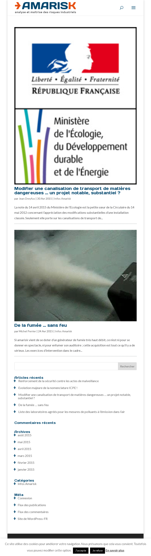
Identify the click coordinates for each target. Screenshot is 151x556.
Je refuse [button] (97, 550)
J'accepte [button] (80, 550)
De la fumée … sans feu (40, 325)
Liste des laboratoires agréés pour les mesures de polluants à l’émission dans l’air (71, 412)
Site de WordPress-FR (33, 518)
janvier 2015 (26, 469)
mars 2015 (25, 455)
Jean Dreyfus (27, 198)
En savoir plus (115, 550)
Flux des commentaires (33, 512)
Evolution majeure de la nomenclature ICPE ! (47, 388)
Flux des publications (32, 505)
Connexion (25, 498)
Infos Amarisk (62, 198)
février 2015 (26, 462)
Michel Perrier (27, 331)
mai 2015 (24, 442)
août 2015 (24, 435)
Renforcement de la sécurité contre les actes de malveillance (58, 381)
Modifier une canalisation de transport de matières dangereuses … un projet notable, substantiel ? (72, 190)
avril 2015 (24, 449)
